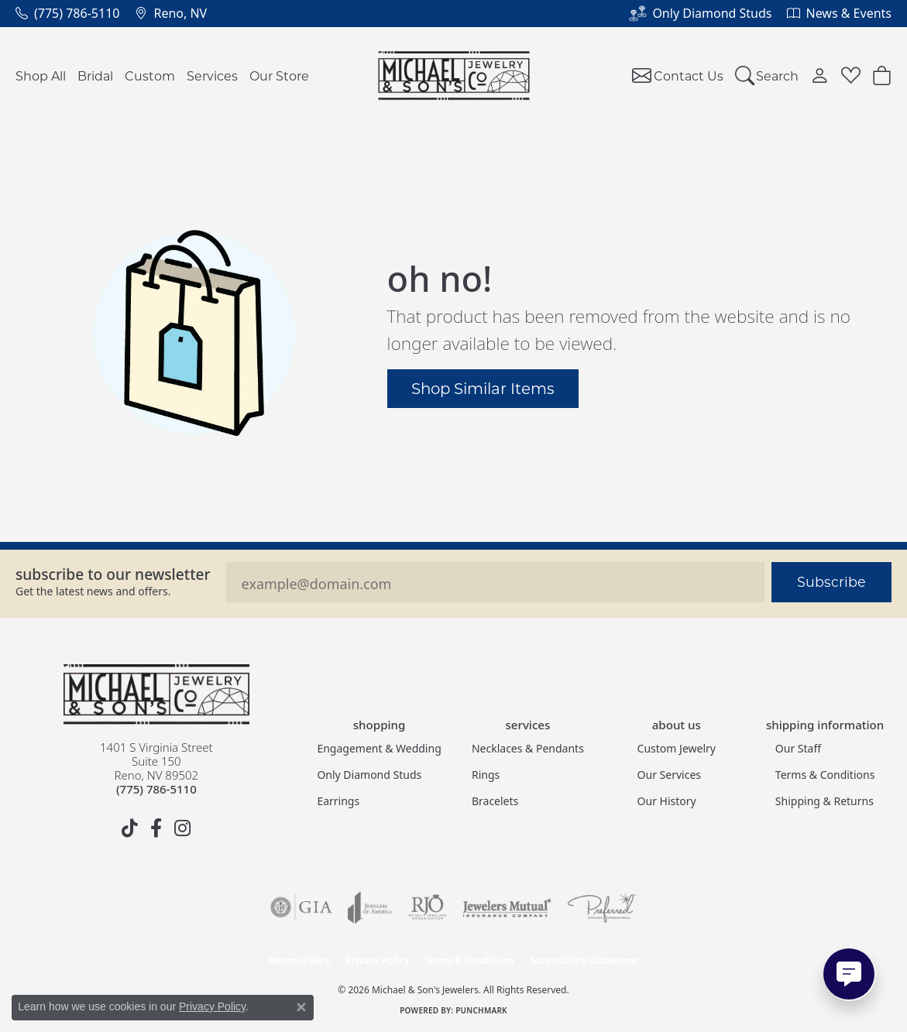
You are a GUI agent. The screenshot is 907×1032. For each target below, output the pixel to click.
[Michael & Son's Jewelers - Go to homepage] (156, 694)
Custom (150, 75)
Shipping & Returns (824, 801)
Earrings (338, 801)
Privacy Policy (377, 960)
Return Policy (300, 960)
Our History (666, 801)
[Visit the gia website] (301, 907)
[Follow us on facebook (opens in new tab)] (156, 828)
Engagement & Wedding (379, 748)
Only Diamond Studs (369, 774)
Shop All (40, 75)
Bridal (95, 75)
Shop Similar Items (483, 388)
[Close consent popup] (301, 1007)
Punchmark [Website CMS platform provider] (481, 1010)
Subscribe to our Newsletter (113, 574)
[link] (67, 13)
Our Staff (798, 748)
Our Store (279, 75)
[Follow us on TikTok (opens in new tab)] (130, 828)
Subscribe (831, 582)
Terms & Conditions (825, 774)
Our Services (669, 774)
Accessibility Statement (584, 960)
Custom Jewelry (676, 748)
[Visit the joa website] (370, 907)
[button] (767, 75)
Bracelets (495, 801)
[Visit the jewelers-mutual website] (506, 907)
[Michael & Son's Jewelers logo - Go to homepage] (453, 75)
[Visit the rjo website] (427, 907)
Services (212, 75)
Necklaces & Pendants (528, 748)
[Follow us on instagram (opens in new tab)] (182, 828)
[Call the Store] (156, 789)
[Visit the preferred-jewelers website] (602, 907)
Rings (486, 774)
